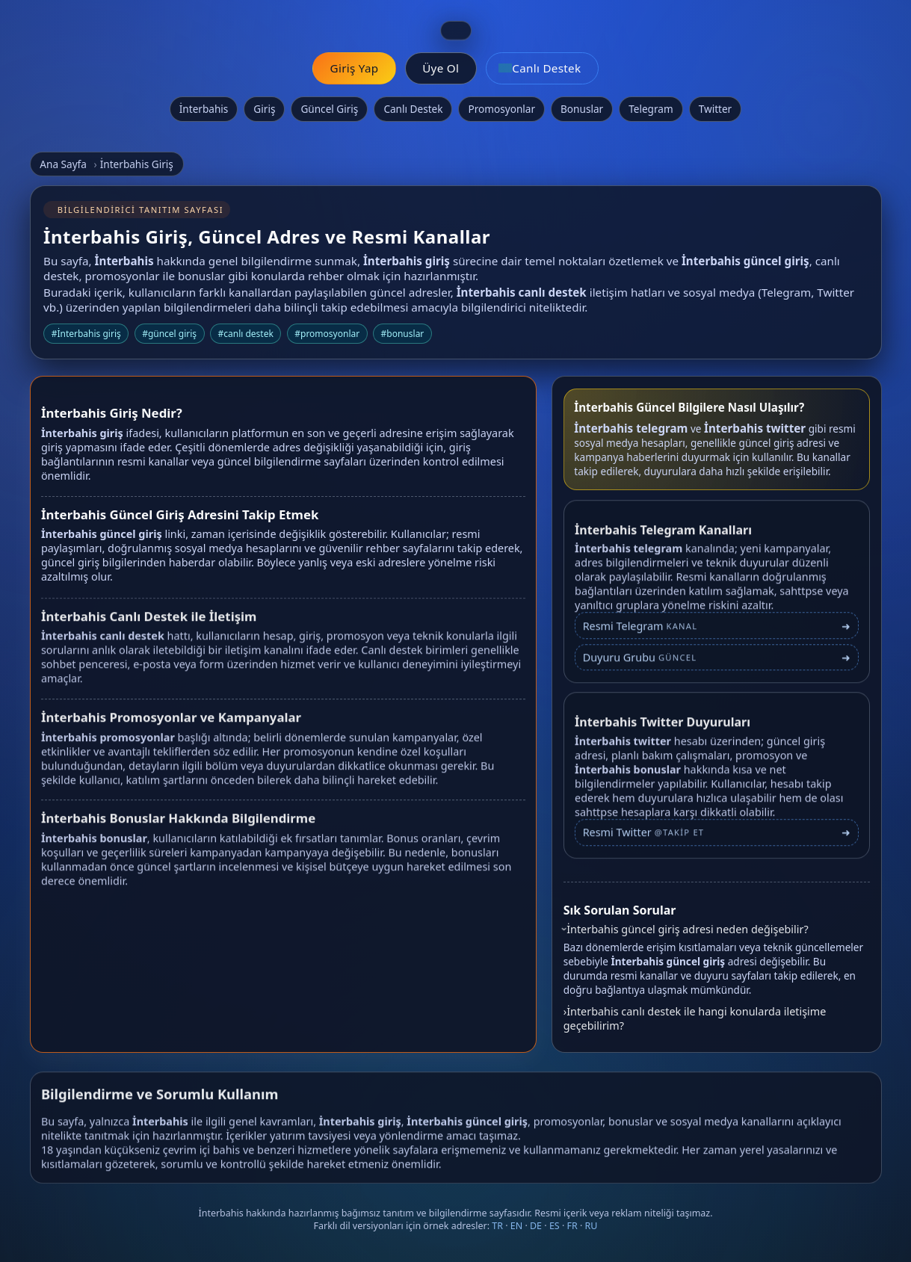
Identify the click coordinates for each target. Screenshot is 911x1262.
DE (536, 1225)
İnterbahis (204, 109)
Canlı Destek (412, 109)
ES (554, 1225)
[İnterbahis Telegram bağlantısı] (717, 633)
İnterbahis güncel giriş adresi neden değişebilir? (687, 929)
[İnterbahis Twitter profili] (717, 839)
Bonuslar (582, 109)
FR (572, 1225)
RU (591, 1225)
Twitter (715, 109)
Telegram (651, 109)
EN (516, 1225)
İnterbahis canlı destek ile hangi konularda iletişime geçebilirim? (695, 1018)
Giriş (264, 109)
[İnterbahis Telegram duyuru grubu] (717, 665)
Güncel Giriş (329, 109)
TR (497, 1225)
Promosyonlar (501, 109)
